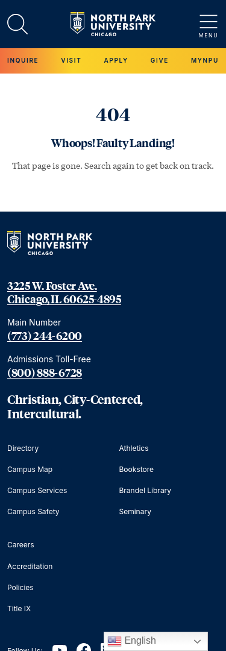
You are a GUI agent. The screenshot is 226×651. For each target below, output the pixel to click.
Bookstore (136, 469)
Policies (20, 587)
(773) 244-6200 (44, 336)
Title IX (19, 608)
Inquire (23, 60)
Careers (20, 544)
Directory (23, 448)
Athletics (134, 448)
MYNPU (205, 60)
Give (160, 60)
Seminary (135, 511)
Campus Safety (33, 511)
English (131, 641)
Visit (71, 60)
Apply (116, 60)
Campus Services (37, 490)
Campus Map (29, 469)
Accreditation (29, 566)
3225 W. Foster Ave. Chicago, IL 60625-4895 (64, 292)
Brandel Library (145, 490)
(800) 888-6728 (44, 372)
